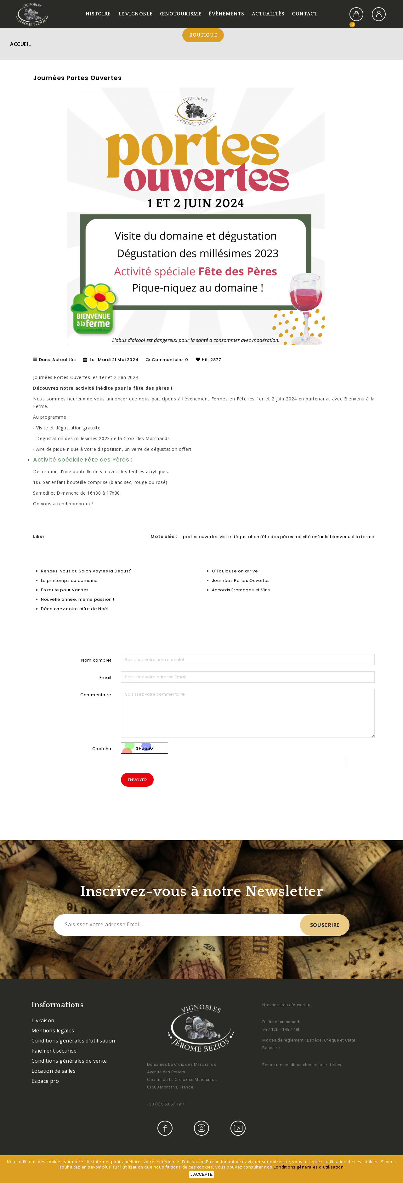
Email (105, 678)
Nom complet (96, 660)
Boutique (203, 35)
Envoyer (137, 780)
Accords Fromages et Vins (241, 590)
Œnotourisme (181, 14)
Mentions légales (52, 1030)
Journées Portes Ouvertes (241, 580)
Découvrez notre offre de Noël (74, 609)
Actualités (268, 14)
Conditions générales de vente (69, 1060)
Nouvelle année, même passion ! (77, 599)
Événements (226, 14)
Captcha (101, 749)
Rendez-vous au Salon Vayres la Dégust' (86, 571)
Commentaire (95, 695)
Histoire (98, 14)
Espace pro (45, 1080)
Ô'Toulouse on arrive (235, 571)
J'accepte (201, 1174)
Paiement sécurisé (54, 1050)
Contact (304, 14)
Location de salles (53, 1070)
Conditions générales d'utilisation (73, 1040)
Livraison (42, 1020)
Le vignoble (135, 14)
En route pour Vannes (65, 590)
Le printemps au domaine (69, 580)
